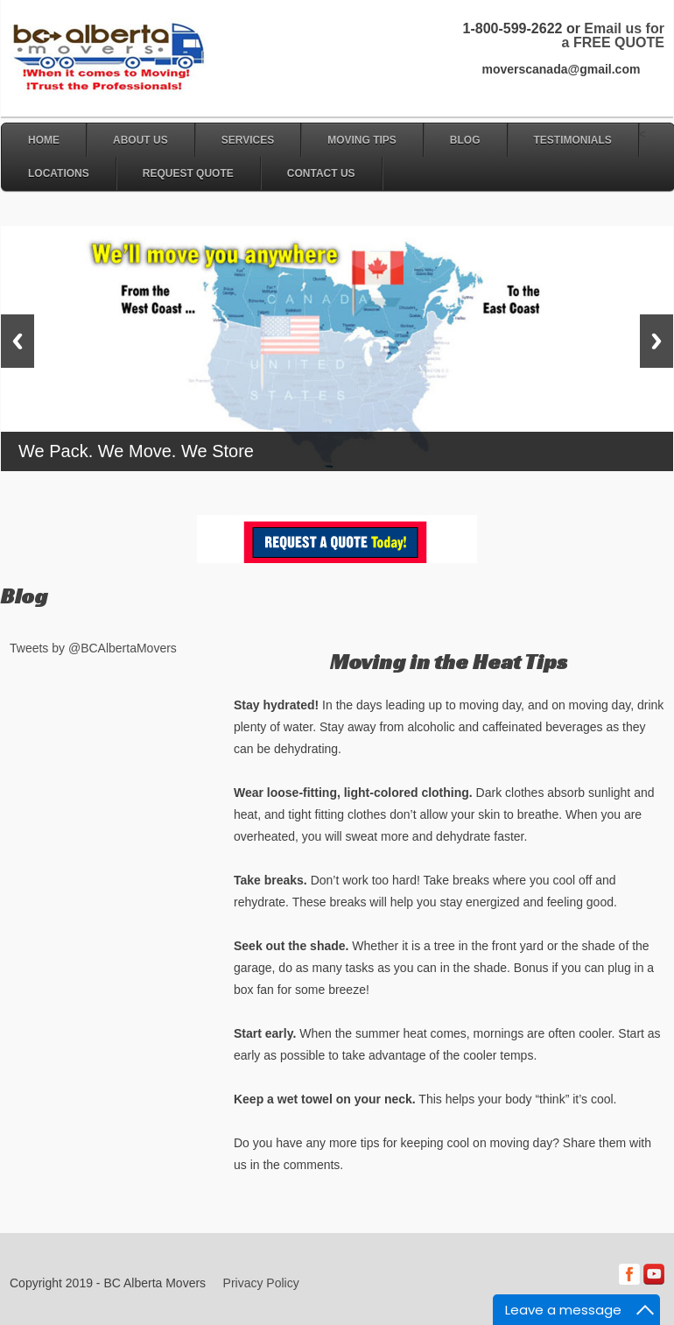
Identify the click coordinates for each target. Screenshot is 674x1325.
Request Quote (188, 173)
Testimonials (573, 140)
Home (44, 140)
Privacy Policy (261, 1283)
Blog (465, 140)
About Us (140, 140)
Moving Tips (362, 140)
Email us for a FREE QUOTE (613, 35)
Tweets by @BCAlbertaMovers (93, 648)
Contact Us (321, 173)
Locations (58, 173)
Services (247, 140)
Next (656, 341)
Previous (17, 341)
